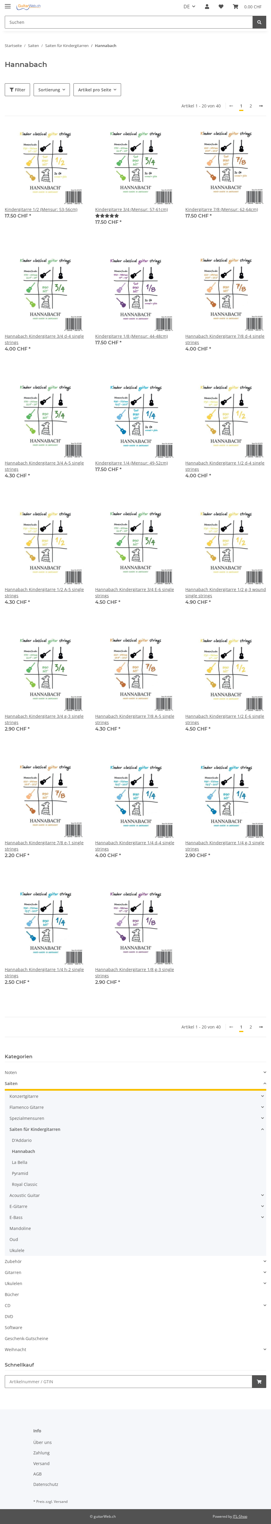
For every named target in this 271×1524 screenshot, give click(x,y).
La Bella (19, 1162)
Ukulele (17, 1250)
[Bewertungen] (107, 215)
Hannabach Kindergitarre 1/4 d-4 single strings (134, 846)
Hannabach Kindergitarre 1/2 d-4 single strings (224, 466)
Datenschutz (45, 1484)
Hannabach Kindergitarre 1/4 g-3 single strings (224, 846)
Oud (14, 1239)
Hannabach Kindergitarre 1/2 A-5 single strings (44, 592)
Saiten (11, 1083)
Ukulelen (13, 1283)
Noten (11, 1072)
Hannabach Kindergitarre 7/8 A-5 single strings (134, 719)
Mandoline (20, 1228)
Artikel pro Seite (94, 90)
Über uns (42, 1442)
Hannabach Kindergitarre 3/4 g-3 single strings (44, 719)
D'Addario (22, 1140)
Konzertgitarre (24, 1096)
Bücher (12, 1294)
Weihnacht (15, 1349)
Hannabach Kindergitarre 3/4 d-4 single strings (44, 339)
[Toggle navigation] (8, 3)
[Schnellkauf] (128, 1381)
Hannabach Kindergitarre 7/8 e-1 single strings (44, 846)
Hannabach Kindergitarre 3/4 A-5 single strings (44, 466)
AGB (37, 1474)
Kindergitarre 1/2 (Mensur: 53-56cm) (41, 209)
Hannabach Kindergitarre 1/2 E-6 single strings (224, 719)
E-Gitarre (18, 1206)
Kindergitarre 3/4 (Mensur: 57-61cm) (131, 209)
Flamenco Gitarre (27, 1107)
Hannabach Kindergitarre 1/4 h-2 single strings (44, 973)
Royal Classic (24, 1184)
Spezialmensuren (27, 1118)
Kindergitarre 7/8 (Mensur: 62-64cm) (221, 209)
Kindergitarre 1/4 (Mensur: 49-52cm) (131, 463)
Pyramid (20, 1173)
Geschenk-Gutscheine (26, 1338)
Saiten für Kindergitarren (35, 1129)
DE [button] (187, 6)
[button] (207, 6)
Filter (17, 90)
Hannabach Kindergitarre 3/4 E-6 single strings (134, 592)
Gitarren (13, 1272)
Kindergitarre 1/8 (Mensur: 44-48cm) (131, 336)
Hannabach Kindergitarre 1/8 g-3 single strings (134, 973)
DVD (9, 1316)
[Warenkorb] (247, 6)
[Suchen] (129, 22)
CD (7, 1305)
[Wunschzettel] (221, 6)
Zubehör (13, 1261)
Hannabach (23, 1151)
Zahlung (41, 1453)
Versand (41, 1463)
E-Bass (16, 1217)
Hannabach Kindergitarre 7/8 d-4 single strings (224, 339)
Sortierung (49, 90)
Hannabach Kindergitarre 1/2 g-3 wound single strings (225, 592)
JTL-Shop (240, 1516)
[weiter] (261, 106)
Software (13, 1327)
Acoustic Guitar (25, 1195)
